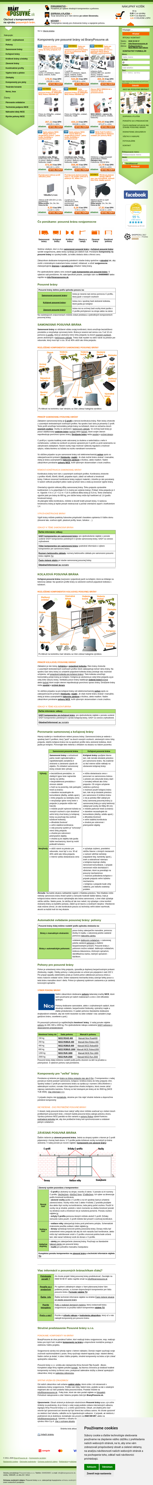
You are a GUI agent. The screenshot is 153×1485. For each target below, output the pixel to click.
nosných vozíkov (45, 429)
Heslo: (124, 157)
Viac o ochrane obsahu (65, 1421)
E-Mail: (125, 60)
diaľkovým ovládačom (90, 940)
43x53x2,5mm (76, 1194)
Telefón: (125, 65)
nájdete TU (100, 1308)
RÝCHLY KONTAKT (131, 38)
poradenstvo (67, 266)
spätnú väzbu (74, 1384)
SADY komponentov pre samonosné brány (58, 536)
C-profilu (49, 335)
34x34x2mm (63, 1194)
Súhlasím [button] (91, 1467)
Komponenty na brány (37, 1458)
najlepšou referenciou (64, 1373)
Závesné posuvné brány (54, 310)
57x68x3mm (88, 1194)
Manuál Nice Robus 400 (88, 1042)
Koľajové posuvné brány (54, 302)
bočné (84, 432)
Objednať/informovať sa (49, 565)
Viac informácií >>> (56, 1092)
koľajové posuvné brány (102, 249)
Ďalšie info (46, 1297)
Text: (124, 70)
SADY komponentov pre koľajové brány (56, 715)
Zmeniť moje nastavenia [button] (99, 1473)
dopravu (55, 266)
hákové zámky (56, 1244)
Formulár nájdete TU (78, 1292)
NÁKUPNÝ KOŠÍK (133, 6)
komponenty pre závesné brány (91, 1143)
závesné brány (79, 1253)
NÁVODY (55, 21)
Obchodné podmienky (27, 1462)
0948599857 (46, 1473)
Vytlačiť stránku (47, 1434)
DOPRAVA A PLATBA (60, 13)
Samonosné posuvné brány (54, 295)
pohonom (90, 943)
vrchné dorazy (107, 434)
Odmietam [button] (107, 1467)
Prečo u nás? (46, 1315)
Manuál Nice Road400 (88, 1038)
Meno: (124, 54)
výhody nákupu (70, 1315)
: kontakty (65, 565)
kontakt (74, 1368)
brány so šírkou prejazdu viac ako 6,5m (77, 1078)
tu (57, 1213)
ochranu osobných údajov (71, 1480)
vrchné (73, 432)
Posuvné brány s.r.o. (27, 1473)
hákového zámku (88, 936)
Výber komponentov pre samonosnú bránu (58, 546)
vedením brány (62, 432)
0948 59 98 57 (133, 41)
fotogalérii (101, 1392)
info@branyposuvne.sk (57, 277)
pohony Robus (87, 1116)
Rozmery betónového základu (52, 553)
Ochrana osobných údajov (48, 1462)
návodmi (104, 260)
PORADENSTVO (58, 6)
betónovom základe (63, 338)
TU (52, 556)
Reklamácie (63, 1462)
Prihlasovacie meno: (130, 152)
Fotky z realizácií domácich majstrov (70, 1305)
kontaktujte (61, 1097)
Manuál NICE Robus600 (87, 1046)
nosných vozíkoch (103, 335)
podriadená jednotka (46, 1119)
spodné (95, 434)
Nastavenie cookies (10, 1462)
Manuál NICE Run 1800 (88, 1053)
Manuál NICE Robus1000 (88, 1049)
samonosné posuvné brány (76, 249)
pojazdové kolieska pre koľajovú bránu (66, 674)
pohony (85, 994)
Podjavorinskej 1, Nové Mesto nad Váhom (138, 47)
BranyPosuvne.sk (20, 1458)
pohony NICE (64, 463)
